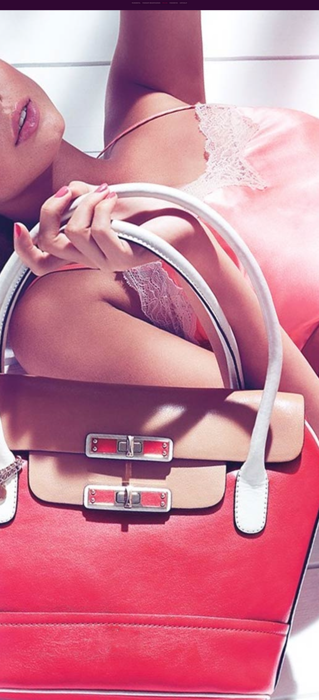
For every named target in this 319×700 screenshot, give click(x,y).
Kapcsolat (183, 3)
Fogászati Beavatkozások (151, 3)
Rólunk (165, 3)
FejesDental (136, 3)
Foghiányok (174, 3)
